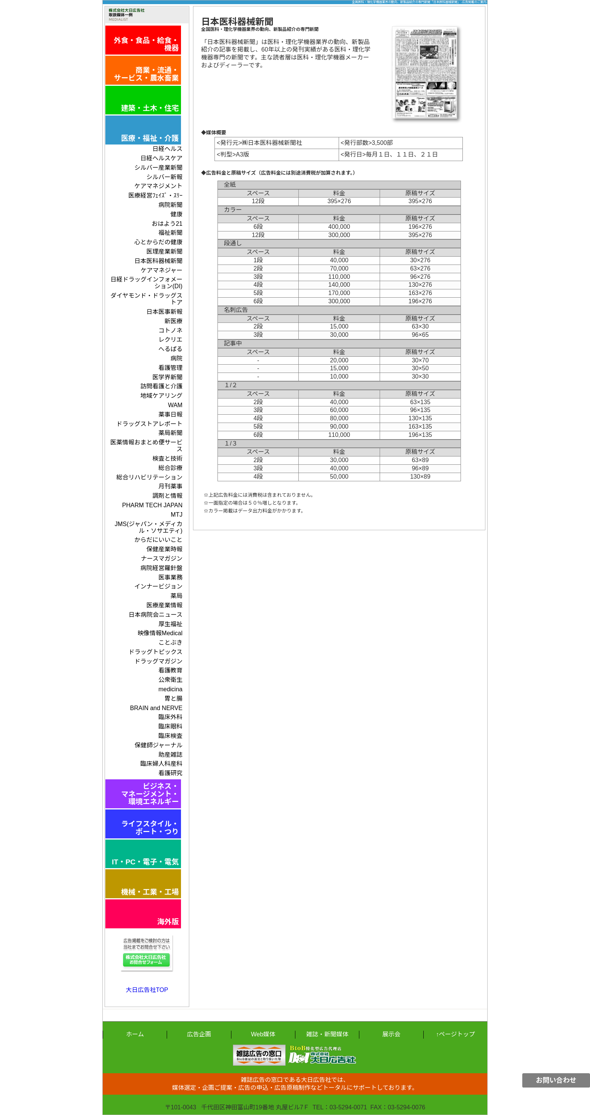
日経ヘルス (167, 149)
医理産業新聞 (164, 251)
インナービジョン (158, 586)
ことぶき (170, 642)
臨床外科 (170, 717)
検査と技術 (167, 458)
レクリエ (170, 339)
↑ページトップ (455, 1034)
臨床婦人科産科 (161, 764)
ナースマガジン (161, 558)
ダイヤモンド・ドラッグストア (146, 299)
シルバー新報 (164, 177)
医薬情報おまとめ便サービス (146, 445)
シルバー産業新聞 (158, 167)
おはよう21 (167, 224)
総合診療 (170, 468)
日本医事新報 (164, 312)
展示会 (391, 1034)
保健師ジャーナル (158, 745)
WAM (175, 405)
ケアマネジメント (158, 186)
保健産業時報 (164, 549)
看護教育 (170, 670)
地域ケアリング (161, 395)
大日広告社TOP (147, 990)
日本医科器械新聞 (158, 261)
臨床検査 (170, 736)
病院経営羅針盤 (161, 568)
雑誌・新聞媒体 (327, 1034)
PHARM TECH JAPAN (152, 505)
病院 (176, 358)
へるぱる (170, 349)
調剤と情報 (167, 496)
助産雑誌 (170, 754)
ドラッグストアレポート (149, 424)
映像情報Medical (160, 633)
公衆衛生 (170, 680)
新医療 (173, 321)
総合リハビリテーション (149, 477)
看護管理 (170, 368)
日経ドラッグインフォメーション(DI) (146, 282)
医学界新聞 (167, 377)
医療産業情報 (164, 605)
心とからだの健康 (158, 242)
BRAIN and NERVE (156, 708)
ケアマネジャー (161, 270)
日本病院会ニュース (155, 615)
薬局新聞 (170, 433)
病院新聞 (170, 205)
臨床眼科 (170, 726)
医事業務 (170, 577)
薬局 (176, 596)
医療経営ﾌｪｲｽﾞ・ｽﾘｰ (155, 195)
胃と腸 (173, 698)
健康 (176, 214)
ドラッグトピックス (155, 652)
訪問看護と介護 (161, 386)
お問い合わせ (556, 1080)
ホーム (135, 1034)
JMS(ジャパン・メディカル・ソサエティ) (148, 527)
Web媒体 (263, 1034)
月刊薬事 (170, 486)
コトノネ (170, 330)
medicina (170, 689)
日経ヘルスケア (161, 158)
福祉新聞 (170, 233)
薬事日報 (170, 414)
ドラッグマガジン (158, 661)
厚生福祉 (170, 624)
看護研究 (170, 773)
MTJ (176, 514)
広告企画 (199, 1034)
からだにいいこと (158, 540)
